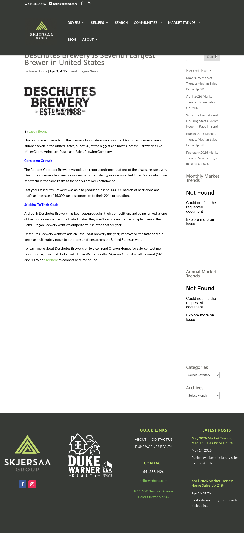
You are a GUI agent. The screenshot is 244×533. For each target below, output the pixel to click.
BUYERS (74, 23)
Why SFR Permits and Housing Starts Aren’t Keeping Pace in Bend (202, 120)
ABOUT (88, 39)
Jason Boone (38, 71)
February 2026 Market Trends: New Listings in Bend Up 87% (202, 158)
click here (51, 260)
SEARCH (121, 23)
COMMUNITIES (146, 23)
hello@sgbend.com (154, 481)
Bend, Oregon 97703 (153, 497)
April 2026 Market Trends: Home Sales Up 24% (200, 102)
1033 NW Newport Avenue (153, 491)
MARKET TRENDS (182, 23)
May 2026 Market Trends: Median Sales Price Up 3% (201, 83)
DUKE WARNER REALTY (153, 447)
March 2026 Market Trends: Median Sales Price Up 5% (201, 139)
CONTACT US (162, 439)
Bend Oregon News (83, 71)
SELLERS (97, 23)
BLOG (72, 39)
